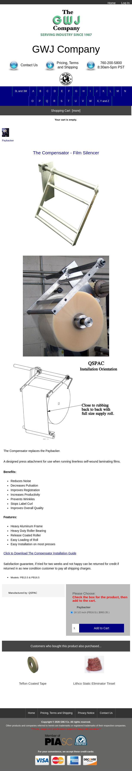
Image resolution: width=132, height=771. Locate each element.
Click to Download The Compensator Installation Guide (39, 553)
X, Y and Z (103, 101)
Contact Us (106, 713)
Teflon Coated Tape (33, 683)
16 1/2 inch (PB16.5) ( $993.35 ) (91, 612)
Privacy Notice (86, 713)
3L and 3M (21, 91)
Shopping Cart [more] (65, 110)
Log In (125, 3)
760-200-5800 (111, 63)
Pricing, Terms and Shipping (56, 713)
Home (112, 3)
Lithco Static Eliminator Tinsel (94, 683)
